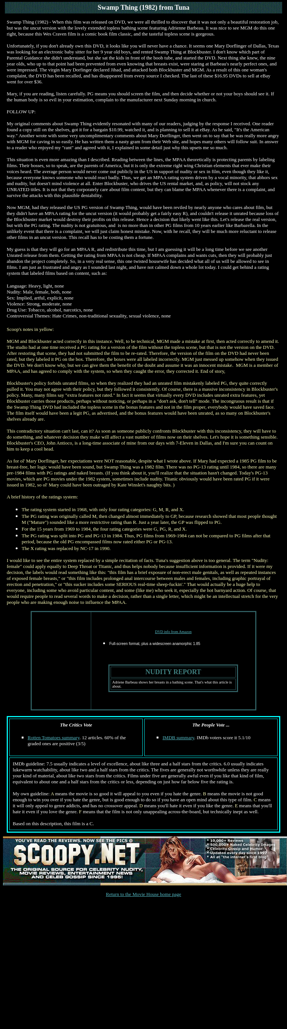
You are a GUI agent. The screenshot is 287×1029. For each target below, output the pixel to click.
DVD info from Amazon (173, 632)
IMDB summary (178, 737)
